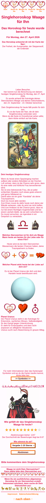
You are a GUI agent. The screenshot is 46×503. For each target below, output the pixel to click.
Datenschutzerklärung (28, 494)
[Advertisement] (23, 69)
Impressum (12, 494)
